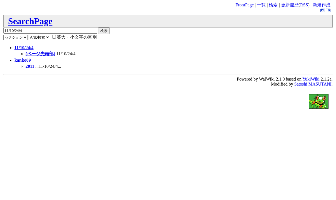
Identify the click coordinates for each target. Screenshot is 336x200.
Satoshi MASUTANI (313, 84)
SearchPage (30, 21)
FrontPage (244, 4)
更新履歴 (290, 4)
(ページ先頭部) (40, 53)
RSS (304, 4)
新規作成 (321, 4)
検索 (273, 4)
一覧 (261, 4)
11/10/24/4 (23, 47)
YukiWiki (311, 79)
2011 (30, 66)
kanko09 (22, 60)
